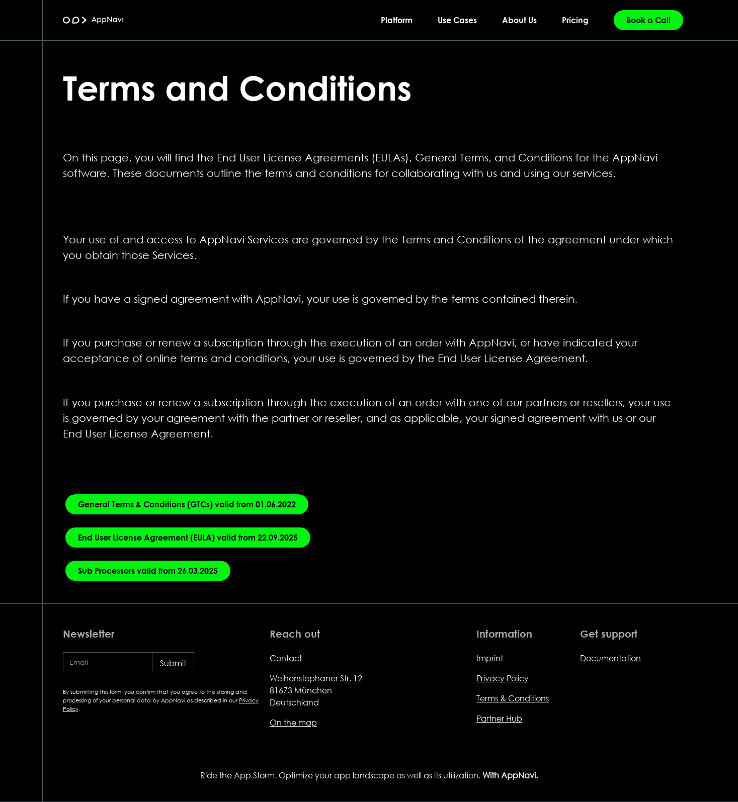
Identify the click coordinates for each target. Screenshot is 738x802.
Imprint (489, 658)
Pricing (575, 20)
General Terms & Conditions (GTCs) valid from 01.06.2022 (187, 504)
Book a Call (648, 20)
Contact (286, 658)
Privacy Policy (502, 678)
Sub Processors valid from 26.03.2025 (148, 570)
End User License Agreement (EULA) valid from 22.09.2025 (188, 537)
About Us (519, 20)
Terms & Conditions (512, 698)
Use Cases (457, 20)
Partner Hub (499, 718)
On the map (293, 722)
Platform (397, 20)
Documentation (610, 658)
